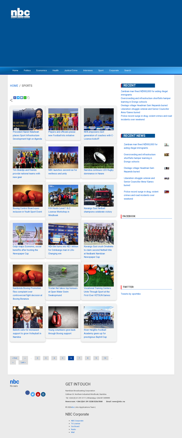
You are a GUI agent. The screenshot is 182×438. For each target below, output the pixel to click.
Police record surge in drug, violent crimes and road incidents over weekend (141, 195)
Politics (27, 70)
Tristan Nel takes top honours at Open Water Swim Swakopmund (62, 292)
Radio (73, 429)
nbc (14, 381)
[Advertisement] (91, 45)
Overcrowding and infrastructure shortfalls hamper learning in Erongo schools (140, 158)
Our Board (75, 426)
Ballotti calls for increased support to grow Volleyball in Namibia (27, 333)
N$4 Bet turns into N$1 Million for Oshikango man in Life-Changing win (63, 250)
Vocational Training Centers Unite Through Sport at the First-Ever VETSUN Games (97, 292)
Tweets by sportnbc (131, 294)
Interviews (88, 70)
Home (15, 70)
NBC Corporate (77, 421)
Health (56, 70)
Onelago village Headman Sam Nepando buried (144, 105)
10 (106, 358)
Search (127, 70)
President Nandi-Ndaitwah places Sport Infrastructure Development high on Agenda (27, 135)
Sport (101, 70)
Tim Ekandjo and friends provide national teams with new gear (26, 174)
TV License (75, 423)
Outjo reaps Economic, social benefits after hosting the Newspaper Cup (27, 250)
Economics (41, 70)
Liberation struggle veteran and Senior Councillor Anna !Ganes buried (139, 182)
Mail (73, 432)
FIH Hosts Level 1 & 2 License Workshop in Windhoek (59, 212)
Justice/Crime (70, 70)
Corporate (114, 70)
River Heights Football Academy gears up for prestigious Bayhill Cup (95, 333)
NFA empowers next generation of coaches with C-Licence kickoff (99, 135)
